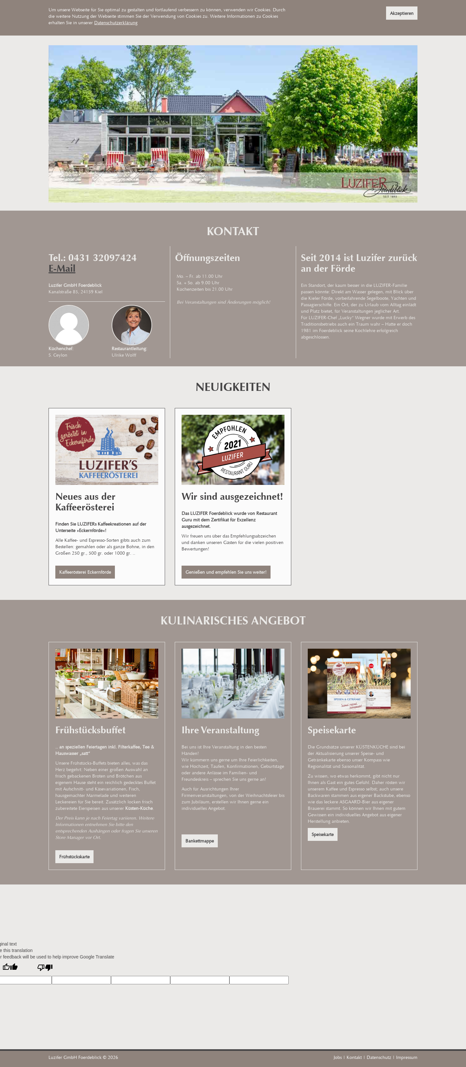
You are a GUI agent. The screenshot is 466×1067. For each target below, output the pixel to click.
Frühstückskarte (74, 856)
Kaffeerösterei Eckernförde (85, 572)
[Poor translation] (45, 968)
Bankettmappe (199, 841)
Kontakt (354, 1057)
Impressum (406, 1057)
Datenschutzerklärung (116, 22)
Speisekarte (323, 834)
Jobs (338, 1057)
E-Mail (62, 268)
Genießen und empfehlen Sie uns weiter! (226, 572)
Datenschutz (379, 1057)
